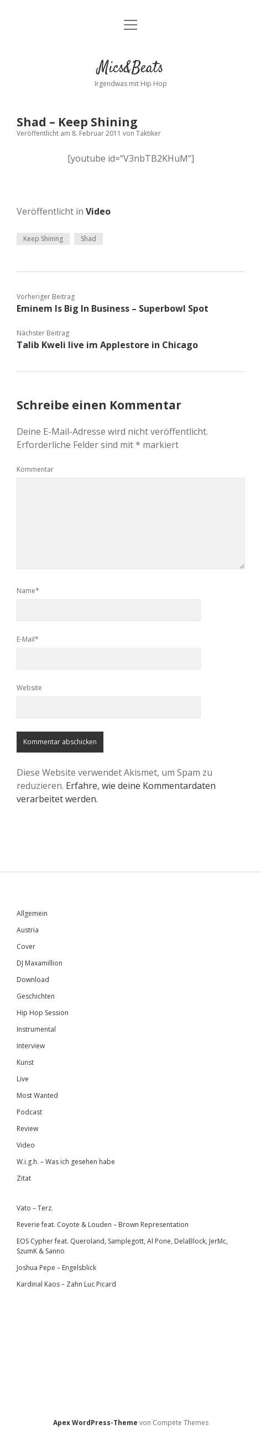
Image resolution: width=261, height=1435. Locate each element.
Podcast (29, 1112)
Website (29, 687)
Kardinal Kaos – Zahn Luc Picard (66, 1284)
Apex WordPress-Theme (95, 1422)
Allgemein (32, 913)
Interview (31, 1045)
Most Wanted (37, 1095)
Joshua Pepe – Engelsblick (56, 1267)
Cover (26, 946)
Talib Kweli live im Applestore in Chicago (107, 345)
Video (98, 211)
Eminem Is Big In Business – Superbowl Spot (112, 308)
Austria (28, 930)
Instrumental (36, 1029)
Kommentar (35, 469)
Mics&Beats (130, 68)
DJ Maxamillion (39, 963)
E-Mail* (28, 639)
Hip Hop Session (43, 1012)
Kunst (25, 1062)
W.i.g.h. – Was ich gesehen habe (66, 1161)
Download (33, 979)
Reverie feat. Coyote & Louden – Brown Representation (103, 1224)
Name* (28, 590)
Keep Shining (43, 238)
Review (27, 1128)
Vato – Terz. (35, 1208)
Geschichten (36, 996)
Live (23, 1079)
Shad (88, 238)
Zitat (24, 1178)
